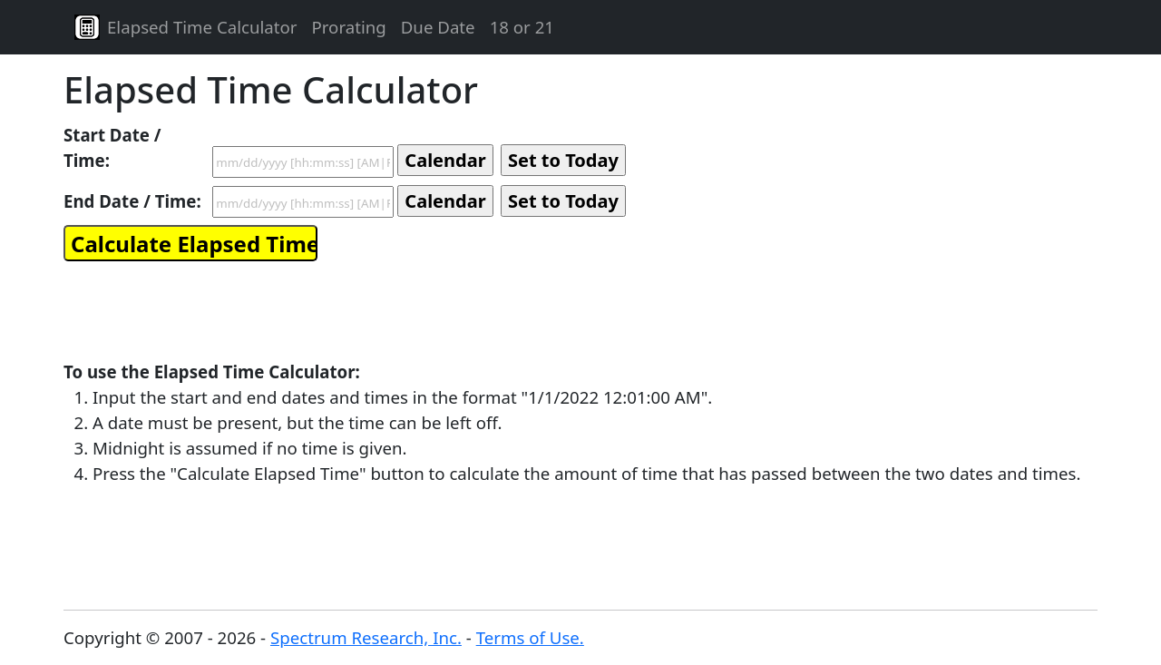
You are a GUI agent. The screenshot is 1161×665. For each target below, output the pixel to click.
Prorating (348, 26)
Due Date (438, 26)
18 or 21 (522, 26)
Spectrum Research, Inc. (366, 637)
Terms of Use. (530, 637)
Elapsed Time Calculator (202, 26)
